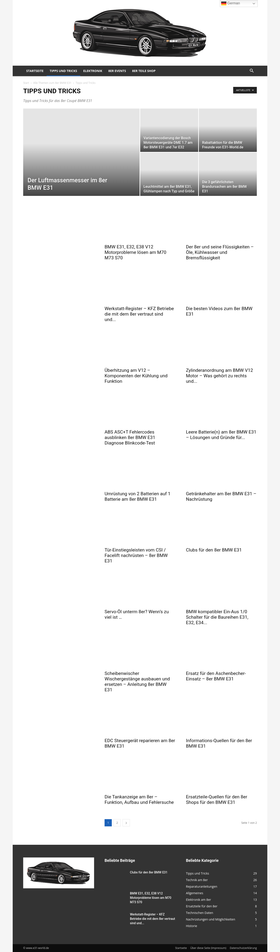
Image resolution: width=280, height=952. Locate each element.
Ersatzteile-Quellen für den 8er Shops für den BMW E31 (216, 799)
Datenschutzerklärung (243, 948)
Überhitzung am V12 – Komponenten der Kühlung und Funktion (136, 376)
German (230, 3)
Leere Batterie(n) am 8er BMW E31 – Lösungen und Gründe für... (221, 434)
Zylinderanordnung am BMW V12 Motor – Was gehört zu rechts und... (219, 376)
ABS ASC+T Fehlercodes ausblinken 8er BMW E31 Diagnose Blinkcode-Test (130, 437)
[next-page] (126, 822)
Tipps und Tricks (63, 71)
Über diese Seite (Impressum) (208, 948)
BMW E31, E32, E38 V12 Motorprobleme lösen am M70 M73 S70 (135, 252)
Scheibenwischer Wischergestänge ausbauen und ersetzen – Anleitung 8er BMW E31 (137, 681)
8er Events (117, 71)
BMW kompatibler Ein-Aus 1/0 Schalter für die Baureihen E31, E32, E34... (217, 617)
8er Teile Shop (144, 71)
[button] (251, 71)
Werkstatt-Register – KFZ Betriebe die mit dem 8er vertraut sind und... (139, 314)
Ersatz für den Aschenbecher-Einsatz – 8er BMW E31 (216, 676)
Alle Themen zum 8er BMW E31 (52, 83)
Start (26, 83)
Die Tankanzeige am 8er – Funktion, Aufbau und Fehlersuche (139, 799)
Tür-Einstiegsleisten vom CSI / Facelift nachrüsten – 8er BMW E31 (136, 555)
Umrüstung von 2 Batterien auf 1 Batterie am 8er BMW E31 (137, 496)
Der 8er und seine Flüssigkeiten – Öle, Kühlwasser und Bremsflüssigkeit (220, 252)
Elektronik (92, 71)
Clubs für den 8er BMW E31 (214, 550)
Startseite (35, 71)
